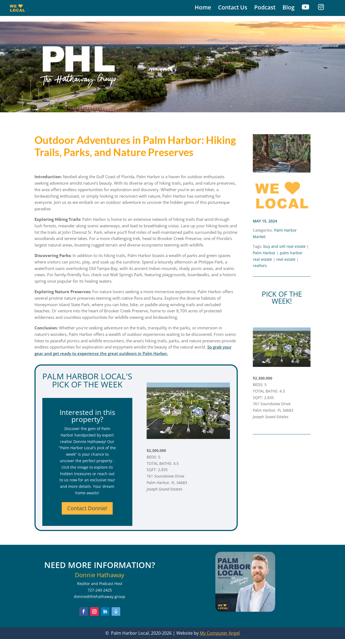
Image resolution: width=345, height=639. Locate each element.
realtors (260, 265)
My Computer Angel (220, 633)
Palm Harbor (264, 252)
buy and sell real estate (284, 246)
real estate (285, 259)
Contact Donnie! (87, 508)
